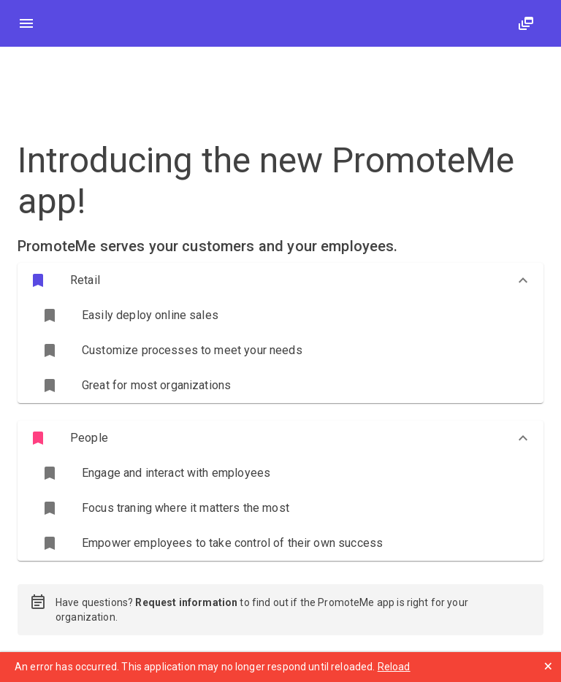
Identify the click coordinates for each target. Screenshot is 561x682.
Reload (394, 667)
